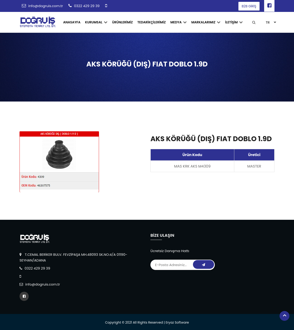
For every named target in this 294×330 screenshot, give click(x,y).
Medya (178, 22)
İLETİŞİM (234, 22)
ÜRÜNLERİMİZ (122, 22)
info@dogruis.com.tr (45, 5)
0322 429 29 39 (86, 5)
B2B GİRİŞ (249, 6)
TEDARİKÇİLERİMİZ (151, 22)
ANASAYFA (71, 22)
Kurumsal (96, 22)
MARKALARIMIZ (205, 22)
